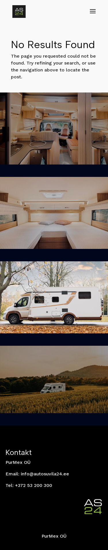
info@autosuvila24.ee (45, 474)
